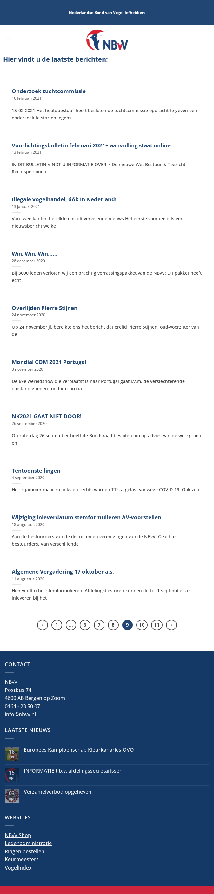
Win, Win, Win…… (34, 253)
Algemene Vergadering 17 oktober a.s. (63, 571)
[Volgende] (171, 625)
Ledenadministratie (28, 843)
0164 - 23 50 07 (22, 706)
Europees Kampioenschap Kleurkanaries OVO (79, 750)
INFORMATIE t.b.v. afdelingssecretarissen (73, 771)
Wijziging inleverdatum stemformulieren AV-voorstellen (86, 517)
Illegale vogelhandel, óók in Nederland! (64, 199)
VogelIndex (18, 867)
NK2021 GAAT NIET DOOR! (47, 416)
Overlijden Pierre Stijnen (44, 308)
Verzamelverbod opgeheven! (58, 792)
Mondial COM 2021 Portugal (49, 362)
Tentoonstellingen (36, 470)
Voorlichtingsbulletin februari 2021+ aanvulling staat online (91, 145)
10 (142, 625)
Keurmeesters (22, 859)
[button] (8, 40)
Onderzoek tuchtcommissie (49, 91)
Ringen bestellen (24, 851)
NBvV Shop (18, 835)
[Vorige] (42, 625)
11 (157, 625)
